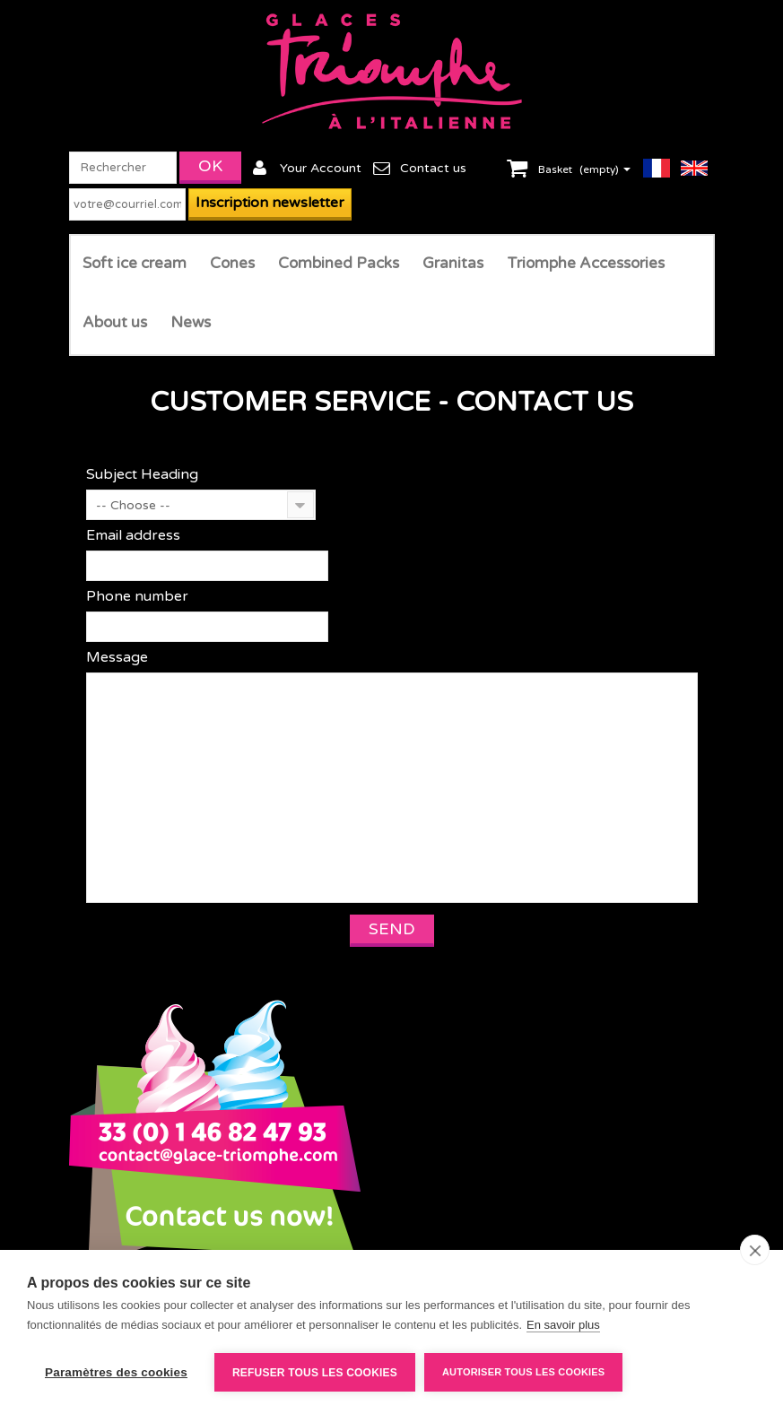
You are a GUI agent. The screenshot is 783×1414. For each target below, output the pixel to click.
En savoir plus (563, 1325)
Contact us (433, 168)
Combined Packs (338, 263)
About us (115, 322)
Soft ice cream (135, 263)
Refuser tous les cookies (314, 1372)
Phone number (137, 596)
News (190, 322)
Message (117, 657)
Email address (133, 535)
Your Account (320, 168)
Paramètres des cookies (116, 1372)
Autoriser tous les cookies (523, 1371)
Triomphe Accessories (586, 263)
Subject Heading (142, 474)
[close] (755, 1250)
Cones (232, 263)
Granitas (452, 263)
